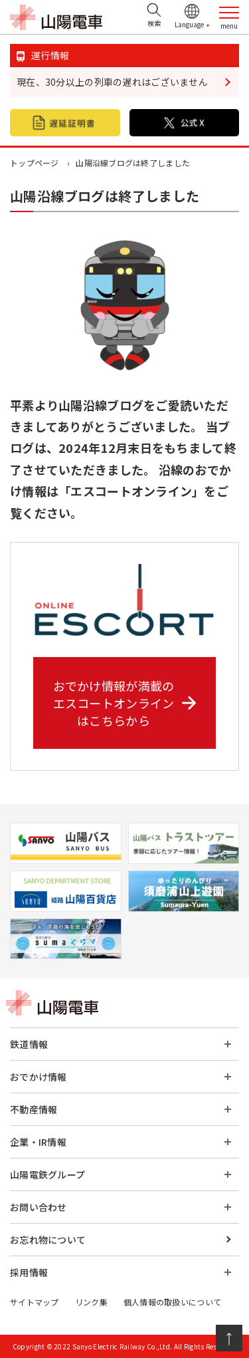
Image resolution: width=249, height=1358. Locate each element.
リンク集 (91, 1301)
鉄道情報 (29, 1044)
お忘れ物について (48, 1239)
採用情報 (29, 1272)
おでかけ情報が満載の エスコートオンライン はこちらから (125, 703)
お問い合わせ (38, 1207)
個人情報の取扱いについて (172, 1301)
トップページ (34, 162)
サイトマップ (34, 1301)
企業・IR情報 (38, 1142)
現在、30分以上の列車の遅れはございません (112, 81)
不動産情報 (33, 1109)
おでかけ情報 (38, 1076)
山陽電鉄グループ (47, 1174)
